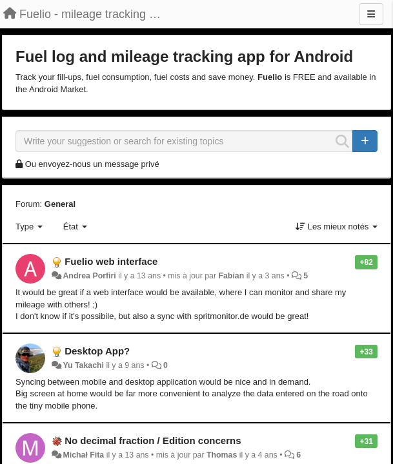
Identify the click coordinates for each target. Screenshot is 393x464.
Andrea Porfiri (89, 275)
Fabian (231, 275)
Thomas (222, 454)
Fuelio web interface (111, 261)
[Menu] (371, 14)
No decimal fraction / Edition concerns (153, 440)
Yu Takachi (83, 365)
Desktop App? (97, 350)
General (60, 204)
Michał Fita (83, 454)
